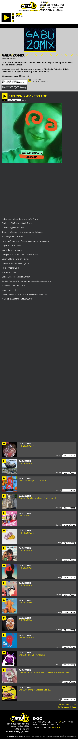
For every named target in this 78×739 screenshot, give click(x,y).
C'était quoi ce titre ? (46, 721)
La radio (44, 2)
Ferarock (57, 728)
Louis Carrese (58, 736)
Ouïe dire (58, 69)
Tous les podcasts (66, 705)
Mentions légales (70, 736)
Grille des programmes (52, 5)
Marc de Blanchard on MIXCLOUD (17, 299)
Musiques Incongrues (42, 82)
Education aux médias (51, 10)
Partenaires (40, 724)
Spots (54, 724)
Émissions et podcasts (51, 7)
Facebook (37, 80)
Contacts (67, 721)
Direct (18, 14)
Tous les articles (67, 707)
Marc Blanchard (33, 736)
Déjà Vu (19, 16)
